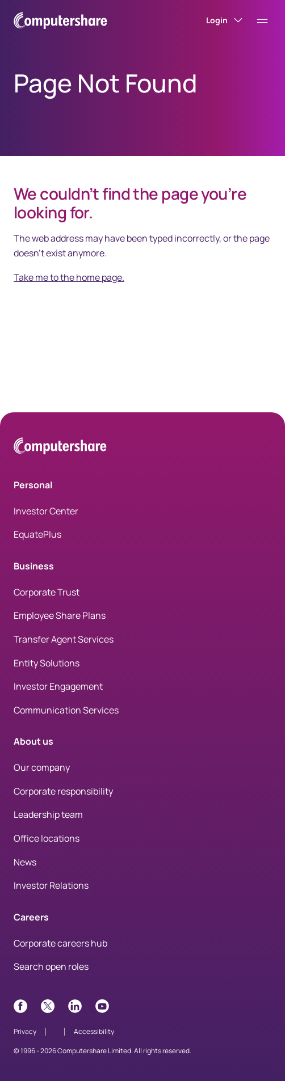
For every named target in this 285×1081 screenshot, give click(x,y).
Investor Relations (51, 885)
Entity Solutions (46, 663)
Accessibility (94, 1031)
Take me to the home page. (69, 277)
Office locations (46, 838)
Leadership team (48, 814)
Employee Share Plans (60, 615)
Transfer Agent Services (64, 639)
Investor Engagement (58, 686)
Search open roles (51, 966)
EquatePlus (37, 534)
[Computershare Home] (60, 447)
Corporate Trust (46, 592)
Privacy (25, 1031)
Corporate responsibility (63, 791)
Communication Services (66, 710)
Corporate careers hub (60, 943)
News (25, 862)
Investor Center (46, 511)
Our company (42, 767)
